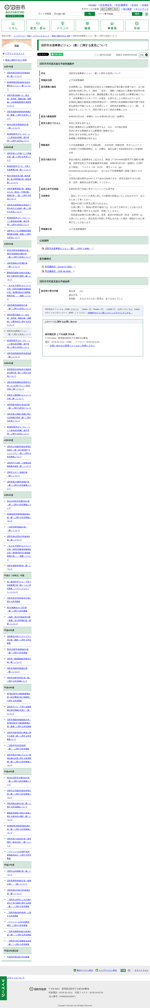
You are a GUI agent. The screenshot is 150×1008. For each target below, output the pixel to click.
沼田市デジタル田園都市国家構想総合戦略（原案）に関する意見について (19, 234)
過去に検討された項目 (61, 36)
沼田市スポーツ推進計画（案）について (17, 474)
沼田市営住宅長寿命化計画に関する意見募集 (19, 600)
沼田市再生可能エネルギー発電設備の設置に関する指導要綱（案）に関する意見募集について (19, 760)
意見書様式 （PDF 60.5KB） (60, 271)
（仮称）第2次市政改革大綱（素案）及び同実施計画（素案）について (19, 620)
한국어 (135, 5)
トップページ (19, 36)
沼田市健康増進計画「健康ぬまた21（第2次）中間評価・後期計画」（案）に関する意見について (19, 194)
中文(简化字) (106, 5)
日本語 (145, 5)
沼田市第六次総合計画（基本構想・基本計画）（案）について (19, 842)
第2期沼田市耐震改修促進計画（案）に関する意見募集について (19, 829)
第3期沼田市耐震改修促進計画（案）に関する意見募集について (19, 517)
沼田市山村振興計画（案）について (19, 873)
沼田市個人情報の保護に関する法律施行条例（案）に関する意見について (19, 417)
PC (129, 970)
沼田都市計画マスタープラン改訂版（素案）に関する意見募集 (19, 639)
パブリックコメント (41, 36)
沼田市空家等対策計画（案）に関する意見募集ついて (19, 679)
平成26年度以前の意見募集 (18, 957)
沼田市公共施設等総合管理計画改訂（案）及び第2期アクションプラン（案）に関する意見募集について (19, 451)
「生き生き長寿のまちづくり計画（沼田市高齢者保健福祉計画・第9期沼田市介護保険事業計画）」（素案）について (19, 292)
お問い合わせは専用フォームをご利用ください (72, 346)
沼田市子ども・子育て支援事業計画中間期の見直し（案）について (19, 710)
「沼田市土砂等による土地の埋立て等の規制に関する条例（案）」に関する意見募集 (19, 903)
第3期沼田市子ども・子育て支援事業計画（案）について (19, 168)
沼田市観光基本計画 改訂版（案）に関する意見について (19, 406)
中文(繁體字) (122, 5)
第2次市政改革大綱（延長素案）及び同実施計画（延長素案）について (19, 179)
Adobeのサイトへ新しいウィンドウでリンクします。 (110, 313)
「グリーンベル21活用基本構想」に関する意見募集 (18, 923)
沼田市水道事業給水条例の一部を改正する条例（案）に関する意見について (19, 208)
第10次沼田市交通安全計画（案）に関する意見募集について (19, 781)
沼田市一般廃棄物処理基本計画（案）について (19, 660)
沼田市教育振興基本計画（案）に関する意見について (19, 307)
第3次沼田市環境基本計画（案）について (17, 126)
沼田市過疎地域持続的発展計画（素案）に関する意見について (19, 115)
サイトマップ (141, 9)
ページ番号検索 (105, 14)
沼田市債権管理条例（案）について (19, 567)
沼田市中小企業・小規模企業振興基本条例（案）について (19, 464)
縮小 (103, 9)
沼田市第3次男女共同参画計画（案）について (18, 892)
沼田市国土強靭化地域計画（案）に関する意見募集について (19, 485)
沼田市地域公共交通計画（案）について (17, 265)
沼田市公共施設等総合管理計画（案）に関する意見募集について (19, 794)
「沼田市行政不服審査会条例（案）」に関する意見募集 (19, 942)
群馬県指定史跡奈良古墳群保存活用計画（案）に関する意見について (19, 372)
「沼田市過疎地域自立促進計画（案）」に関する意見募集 (19, 933)
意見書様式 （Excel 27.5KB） (60, 267)
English (92, 5)
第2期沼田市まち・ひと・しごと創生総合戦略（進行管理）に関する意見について (18, 137)
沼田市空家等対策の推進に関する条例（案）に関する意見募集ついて (19, 735)
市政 (29, 36)
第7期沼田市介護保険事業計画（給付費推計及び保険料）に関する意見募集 (19, 697)
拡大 (115, 9)
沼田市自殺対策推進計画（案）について (17, 670)
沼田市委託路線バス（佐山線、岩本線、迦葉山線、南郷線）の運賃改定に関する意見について (19, 320)
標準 (109, 9)
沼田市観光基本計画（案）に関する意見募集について (19, 805)
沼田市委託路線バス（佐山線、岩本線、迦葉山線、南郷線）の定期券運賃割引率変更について (19, 100)
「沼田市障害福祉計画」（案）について (17, 528)
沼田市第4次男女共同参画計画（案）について (18, 538)
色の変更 (127, 9)
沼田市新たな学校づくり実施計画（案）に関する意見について (19, 156)
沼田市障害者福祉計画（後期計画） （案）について (19, 882)
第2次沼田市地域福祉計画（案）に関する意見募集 (17, 651)
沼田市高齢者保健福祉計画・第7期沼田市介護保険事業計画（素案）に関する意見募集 (19, 723)
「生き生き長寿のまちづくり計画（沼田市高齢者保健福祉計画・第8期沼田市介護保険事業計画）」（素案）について (19, 553)
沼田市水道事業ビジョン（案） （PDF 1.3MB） (69, 248)
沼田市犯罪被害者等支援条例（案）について (19, 355)
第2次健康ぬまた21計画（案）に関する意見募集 (17, 609)
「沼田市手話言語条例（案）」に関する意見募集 (18, 747)
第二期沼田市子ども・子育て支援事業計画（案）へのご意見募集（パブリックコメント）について (19, 587)
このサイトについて (15, 978)
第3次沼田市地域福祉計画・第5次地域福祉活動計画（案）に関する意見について (19, 253)
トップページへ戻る (108, 970)
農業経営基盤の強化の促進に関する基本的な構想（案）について (19, 276)
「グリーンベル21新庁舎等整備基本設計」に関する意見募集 (19, 855)
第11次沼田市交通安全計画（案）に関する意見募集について (19, 504)
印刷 (142, 55)
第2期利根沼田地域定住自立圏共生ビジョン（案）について (19, 85)
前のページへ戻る (85, 970)
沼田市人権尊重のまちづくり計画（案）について (19, 397)
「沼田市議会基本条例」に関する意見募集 (19, 914)
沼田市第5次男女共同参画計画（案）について (18, 74)
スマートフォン (141, 970)
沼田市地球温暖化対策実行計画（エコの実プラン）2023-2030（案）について (19, 385)
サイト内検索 (44, 14)
